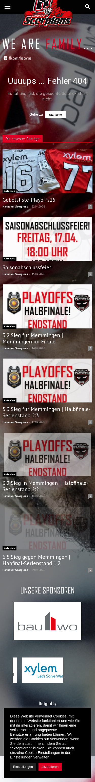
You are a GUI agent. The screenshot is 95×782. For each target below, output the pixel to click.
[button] (88, 7)
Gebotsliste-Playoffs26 (29, 199)
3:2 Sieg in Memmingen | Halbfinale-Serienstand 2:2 (45, 486)
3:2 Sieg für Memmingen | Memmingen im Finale (33, 338)
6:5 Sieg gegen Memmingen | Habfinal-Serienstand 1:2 (36, 560)
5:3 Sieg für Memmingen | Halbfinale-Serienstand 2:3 (46, 412)
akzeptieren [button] (50, 767)
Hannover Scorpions (15, 206)
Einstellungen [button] (23, 767)
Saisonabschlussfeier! (28, 267)
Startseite (55, 114)
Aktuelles (9, 191)
